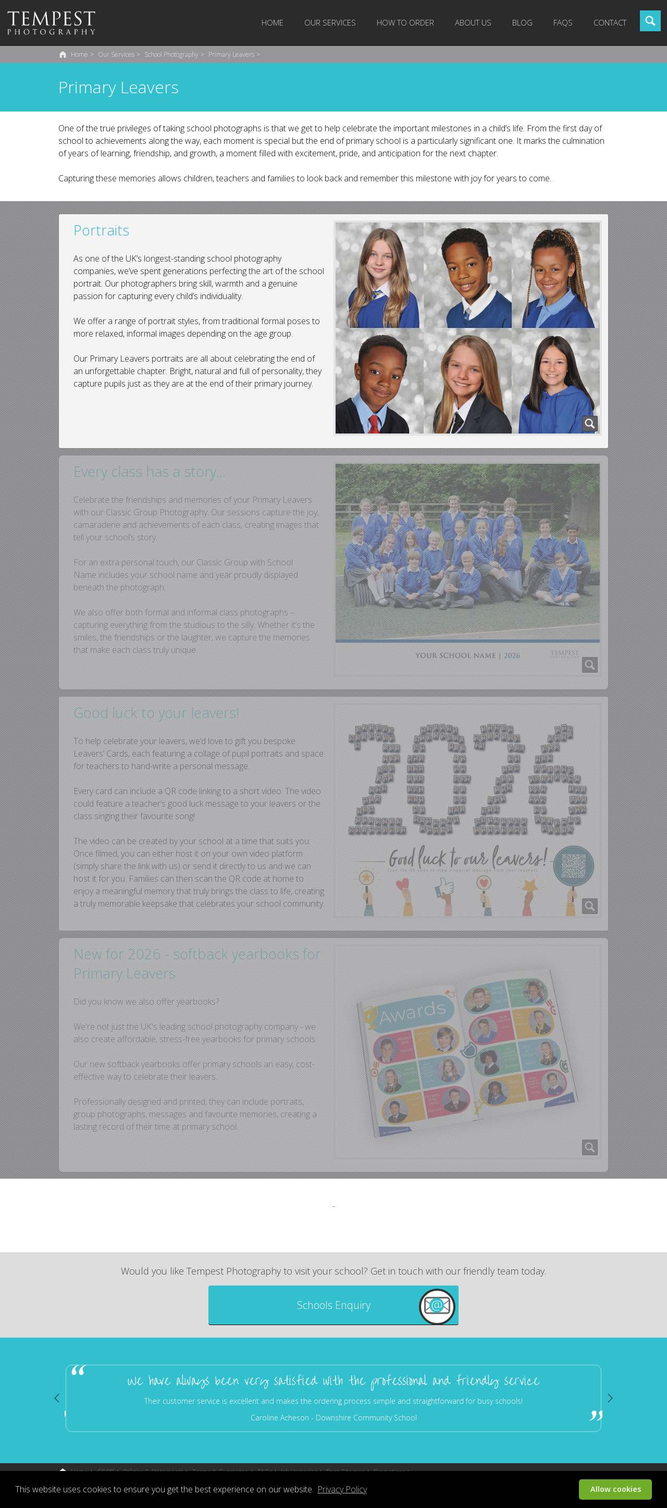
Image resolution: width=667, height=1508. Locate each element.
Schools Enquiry (333, 1305)
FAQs (563, 22)
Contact (610, 22)
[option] (333, 1398)
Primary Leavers (231, 54)
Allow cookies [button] (615, 1489)
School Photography (171, 54)
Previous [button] (57, 1398)
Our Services (330, 22)
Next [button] (610, 1398)
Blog (522, 22)
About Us (473, 22)
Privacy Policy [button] (342, 1489)
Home (272, 22)
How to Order (405, 22)
